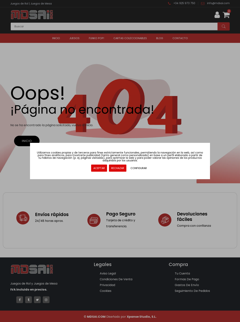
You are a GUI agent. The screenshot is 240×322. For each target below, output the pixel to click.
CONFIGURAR (138, 168)
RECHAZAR (117, 168)
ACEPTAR (99, 168)
